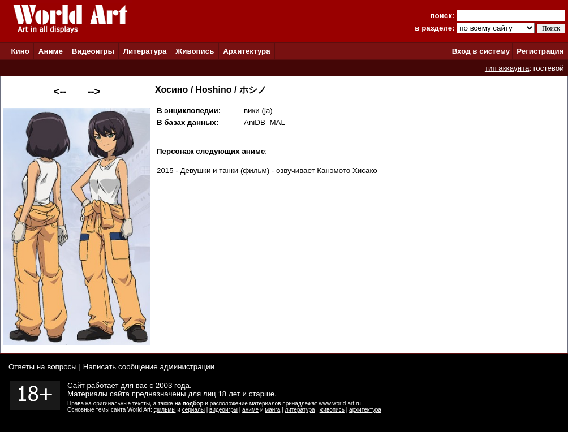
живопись (332, 410)
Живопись (194, 51)
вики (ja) (258, 110)
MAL (277, 122)
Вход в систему (481, 51)
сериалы (193, 410)
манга (272, 410)
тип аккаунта (507, 68)
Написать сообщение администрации (148, 366)
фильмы (165, 410)
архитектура (365, 410)
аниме (250, 410)
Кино (20, 51)
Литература (145, 51)
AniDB (254, 122)
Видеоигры (93, 51)
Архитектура (246, 51)
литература (300, 410)
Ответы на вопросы (42, 366)
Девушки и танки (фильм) (225, 170)
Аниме (50, 51)
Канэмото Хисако (347, 170)
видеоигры (223, 410)
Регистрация (540, 51)
